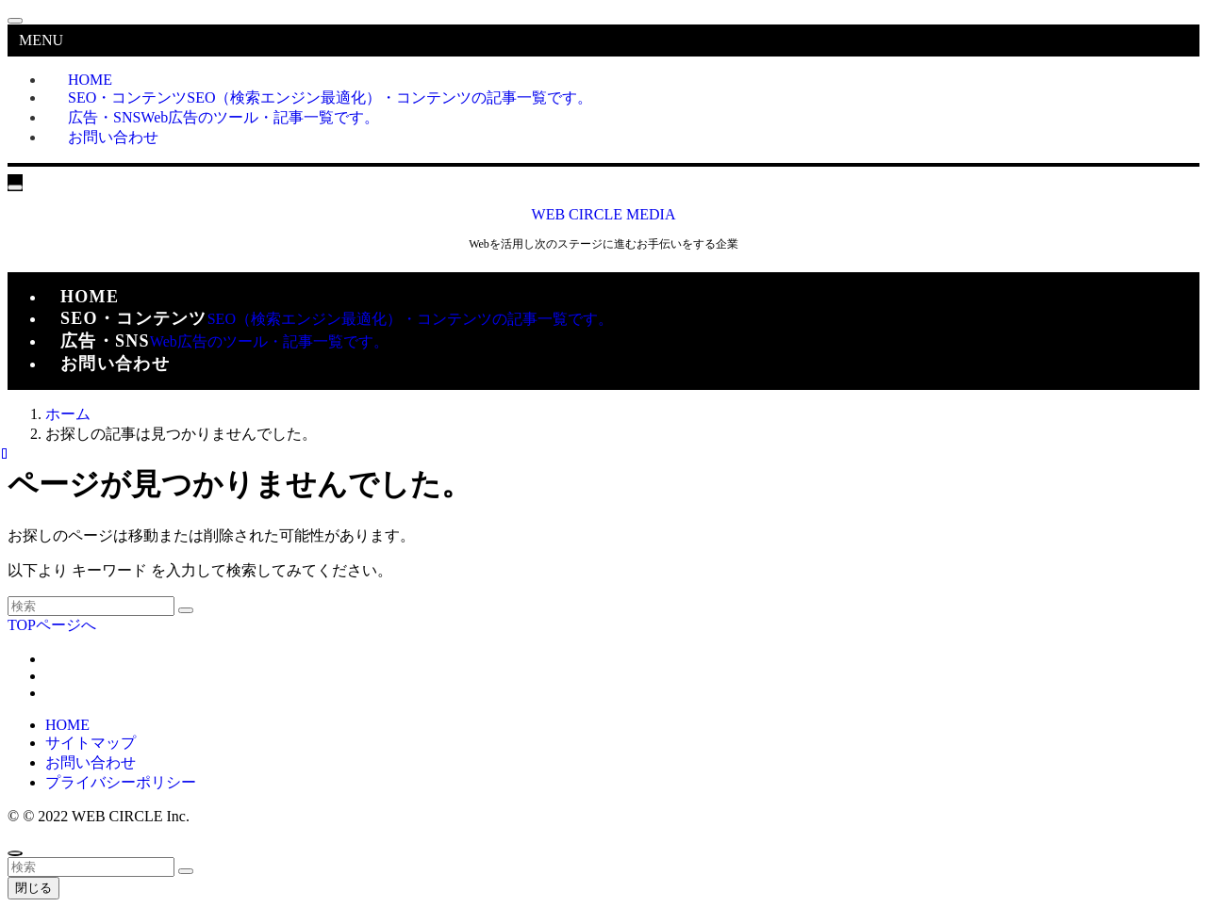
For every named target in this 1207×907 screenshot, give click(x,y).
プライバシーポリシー (120, 782)
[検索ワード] (91, 606)
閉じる (33, 888)
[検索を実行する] (185, 610)
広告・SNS (223, 117)
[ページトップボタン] (15, 853)
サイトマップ (90, 743)
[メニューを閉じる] (15, 21)
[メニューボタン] (15, 187)
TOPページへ (52, 625)
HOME (67, 725)
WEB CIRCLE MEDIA (604, 214)
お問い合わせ (113, 137)
